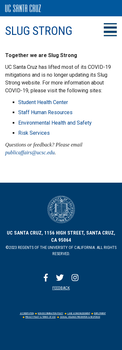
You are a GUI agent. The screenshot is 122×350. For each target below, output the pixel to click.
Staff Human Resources (45, 112)
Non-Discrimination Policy (50, 313)
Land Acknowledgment (78, 313)
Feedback (61, 287)
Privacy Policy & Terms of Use (40, 317)
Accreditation (27, 313)
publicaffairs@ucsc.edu (30, 152)
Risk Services (34, 133)
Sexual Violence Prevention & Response (80, 317)
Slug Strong (38, 31)
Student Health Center (43, 102)
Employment (100, 313)
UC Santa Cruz (23, 8)
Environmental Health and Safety (55, 123)
